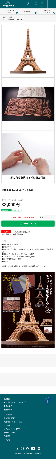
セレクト (11, 17)
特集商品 (11, 19)
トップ (3, 17)
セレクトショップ (47, 11)
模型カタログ (21, 19)
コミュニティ (9, 406)
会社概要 (7, 436)
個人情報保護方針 (10, 418)
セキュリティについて (12, 429)
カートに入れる (29, 223)
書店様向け (8, 409)
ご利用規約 (8, 414)
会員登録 (7, 398)
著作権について (10, 432)
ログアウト (8, 439)
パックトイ (28, 11)
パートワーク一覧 (9, 11)
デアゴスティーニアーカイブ (15, 402)
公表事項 (7, 425)
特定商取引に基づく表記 (13, 421)
